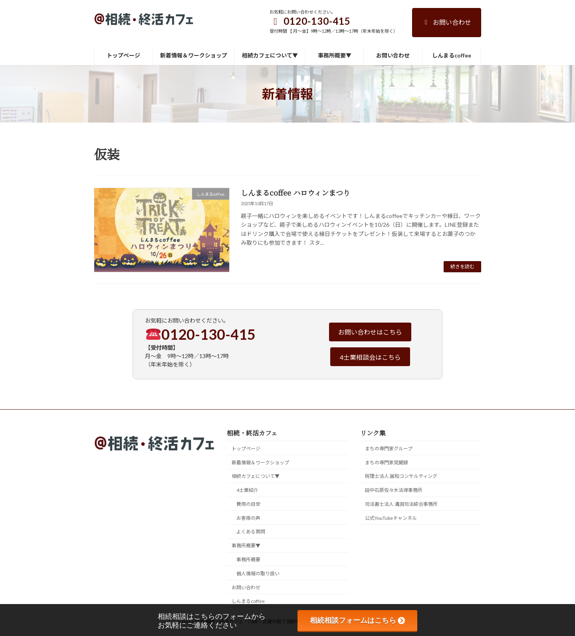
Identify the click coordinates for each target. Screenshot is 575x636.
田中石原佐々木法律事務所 (393, 490)
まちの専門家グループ (388, 448)
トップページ (246, 448)
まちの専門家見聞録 (386, 462)
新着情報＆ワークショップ (260, 462)
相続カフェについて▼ (256, 476)
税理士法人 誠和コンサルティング (401, 476)
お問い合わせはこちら (370, 332)
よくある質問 (250, 532)
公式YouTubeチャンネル (391, 518)
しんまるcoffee (248, 601)
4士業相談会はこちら (370, 357)
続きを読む (462, 266)
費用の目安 (248, 504)
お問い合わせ (446, 22)
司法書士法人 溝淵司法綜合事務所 (401, 504)
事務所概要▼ (246, 546)
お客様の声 (248, 518)
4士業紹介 (247, 490)
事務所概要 (248, 560)
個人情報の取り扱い (258, 573)
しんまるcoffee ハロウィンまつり (295, 192)
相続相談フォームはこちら (357, 620)
